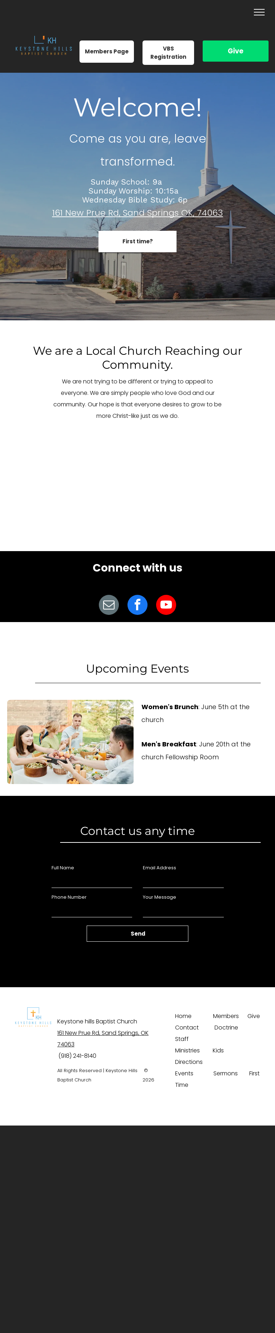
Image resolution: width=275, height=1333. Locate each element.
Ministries (187, 1050)
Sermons (225, 1073)
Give (235, 51)
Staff (182, 1039)
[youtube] (166, 606)
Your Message (159, 897)
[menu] (259, 12)
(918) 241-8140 (77, 1056)
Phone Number (69, 897)
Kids (218, 1050)
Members (226, 1016)
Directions (189, 1062)
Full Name (63, 867)
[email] (109, 606)
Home (183, 1016)
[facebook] (137, 606)
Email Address (159, 867)
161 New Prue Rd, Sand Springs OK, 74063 (137, 213)
